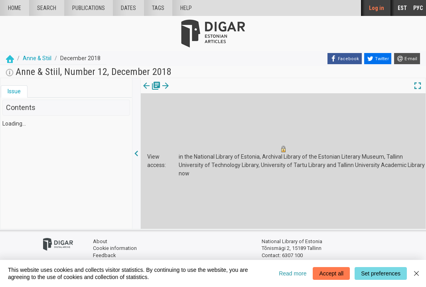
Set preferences (380, 273)
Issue (14, 91)
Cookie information (115, 248)
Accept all (331, 273)
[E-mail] (407, 58)
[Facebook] (344, 58)
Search (46, 8)
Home (14, 8)
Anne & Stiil (37, 58)
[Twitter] (377, 58)
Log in (376, 8)
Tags (158, 8)
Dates (128, 8)
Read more (292, 273)
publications (88, 8)
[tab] (14, 91)
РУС (418, 8)
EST (402, 8)
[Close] (416, 273)
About (100, 241)
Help (186, 8)
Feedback (104, 255)
